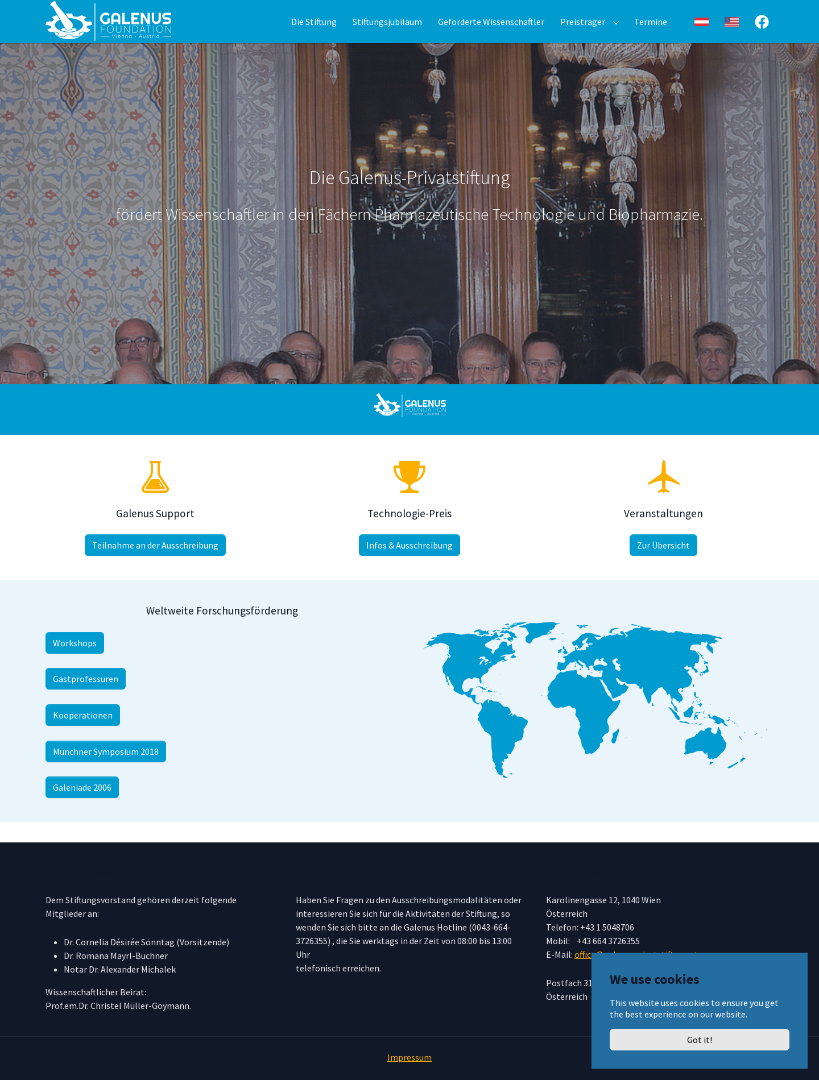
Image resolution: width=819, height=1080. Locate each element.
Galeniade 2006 (82, 807)
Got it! (699, 1039)
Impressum (409, 1057)
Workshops (75, 663)
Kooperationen (83, 735)
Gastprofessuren (85, 699)
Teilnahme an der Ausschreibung (155, 565)
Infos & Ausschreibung (409, 565)
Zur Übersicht (663, 565)
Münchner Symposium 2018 (106, 772)
